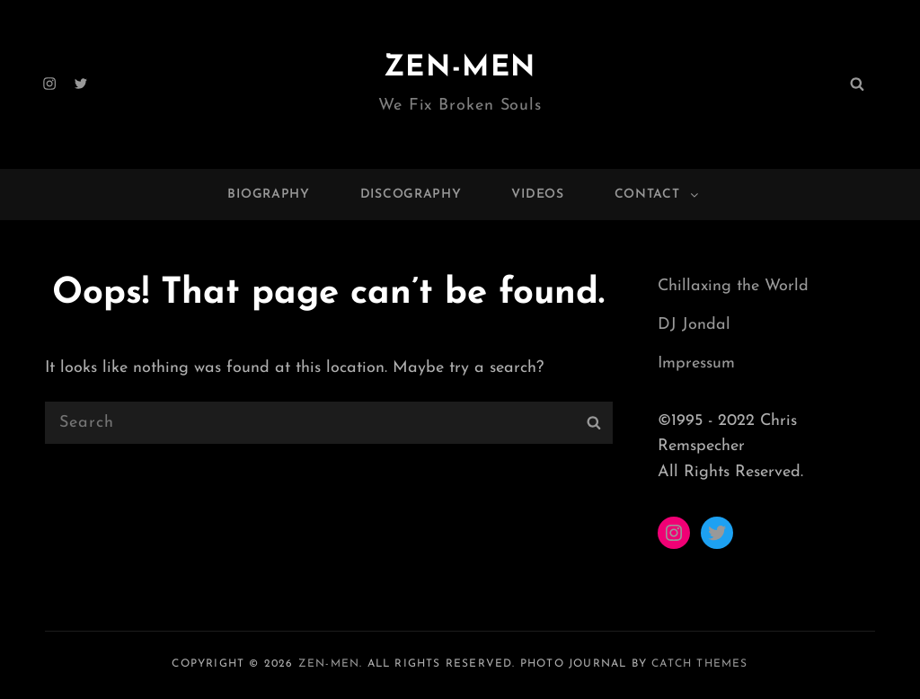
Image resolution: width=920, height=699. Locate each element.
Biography (268, 194)
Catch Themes (699, 664)
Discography (411, 194)
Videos (537, 194)
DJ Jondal (694, 324)
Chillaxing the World (733, 286)
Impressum (696, 363)
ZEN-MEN (460, 68)
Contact (658, 194)
